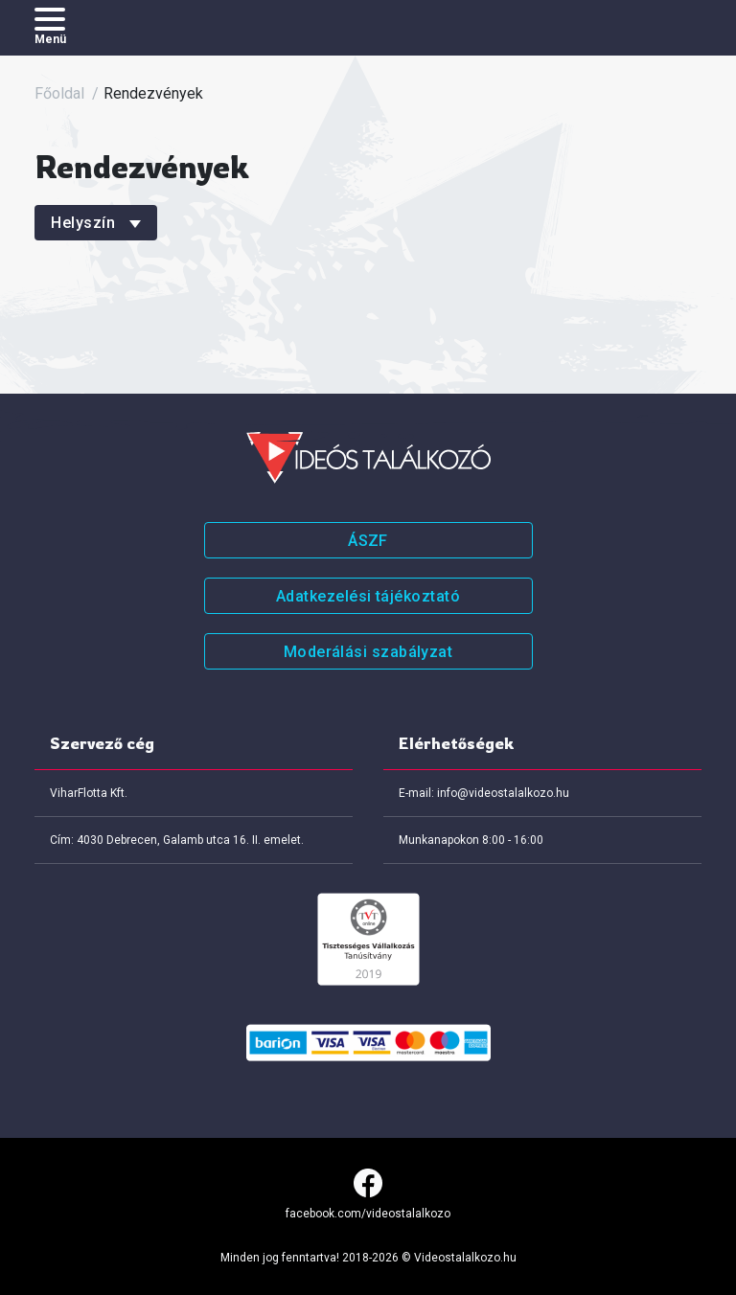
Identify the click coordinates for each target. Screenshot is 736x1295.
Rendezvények (153, 93)
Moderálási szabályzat (368, 652)
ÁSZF (368, 541)
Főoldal (59, 93)
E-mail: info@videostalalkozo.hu (484, 793)
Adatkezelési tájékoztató (368, 596)
